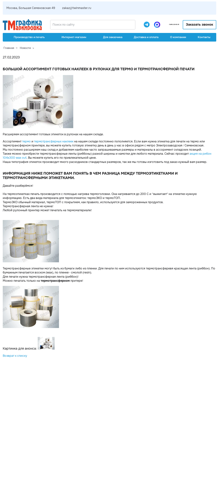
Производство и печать (27, 37)
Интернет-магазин (71, 37)
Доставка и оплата (146, 37)
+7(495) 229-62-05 (166, 25)
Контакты (204, 37)
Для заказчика (110, 37)
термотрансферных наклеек (53, 141)
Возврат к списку (15, 356)
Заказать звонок (199, 25)
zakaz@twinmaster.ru (76, 8)
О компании (178, 37)
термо (26, 141)
